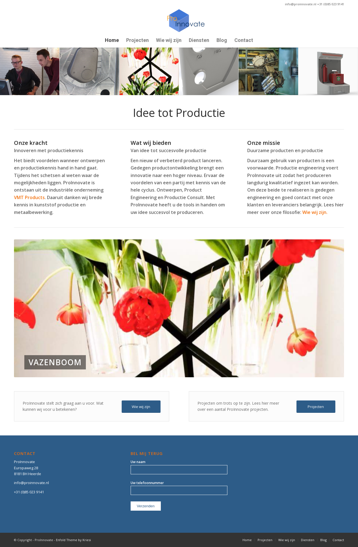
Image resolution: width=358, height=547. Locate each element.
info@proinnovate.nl (31, 482)
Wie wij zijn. (315, 212)
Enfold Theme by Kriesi (73, 540)
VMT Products (29, 197)
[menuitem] (112, 41)
